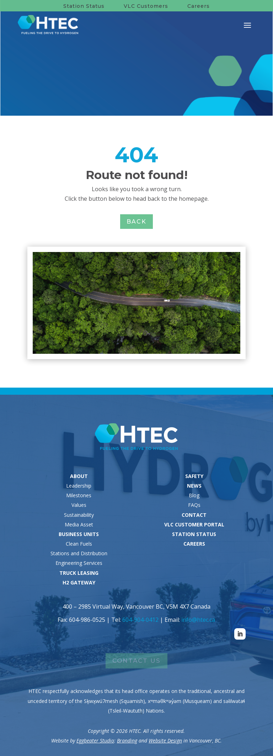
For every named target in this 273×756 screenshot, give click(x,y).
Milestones (78, 495)
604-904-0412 (140, 620)
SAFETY (194, 476)
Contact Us (136, 660)
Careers (198, 6)
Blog (194, 495)
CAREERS (194, 543)
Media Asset (79, 524)
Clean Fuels (79, 543)
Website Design (165, 740)
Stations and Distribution (78, 553)
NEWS (194, 485)
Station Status (84, 6)
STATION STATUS (194, 534)
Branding (127, 740)
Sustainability (79, 514)
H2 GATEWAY (79, 582)
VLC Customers (146, 6)
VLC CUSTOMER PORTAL (194, 524)
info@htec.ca (198, 620)
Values (78, 505)
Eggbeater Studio (95, 740)
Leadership (78, 485)
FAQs (194, 505)
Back (136, 221)
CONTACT (194, 514)
